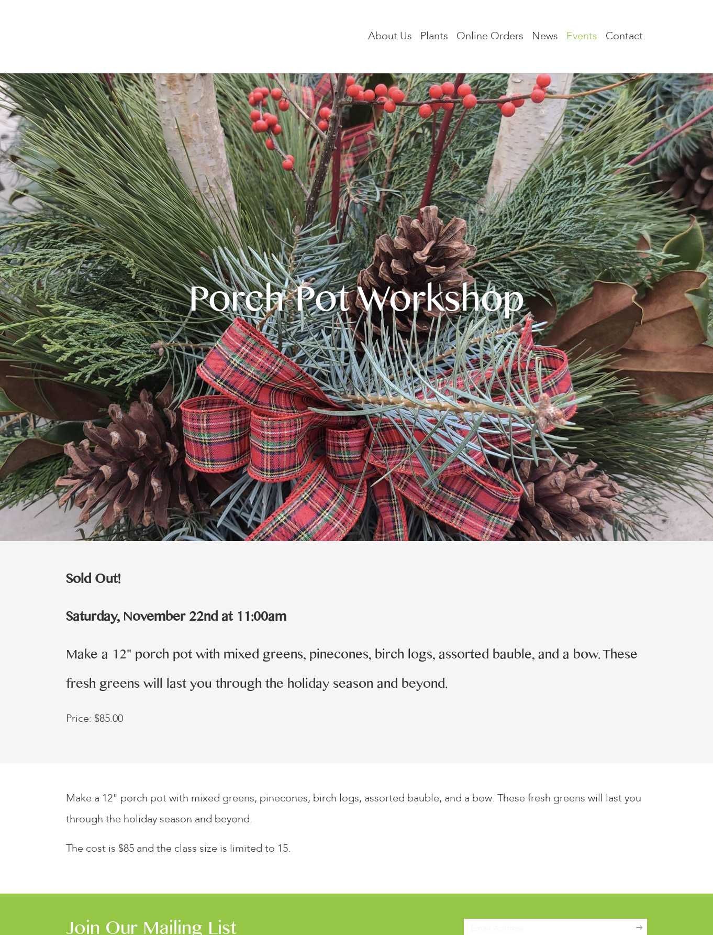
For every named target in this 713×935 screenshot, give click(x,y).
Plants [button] (434, 36)
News (545, 36)
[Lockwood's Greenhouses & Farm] (170, 36)
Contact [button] (624, 36)
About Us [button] (390, 36)
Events (581, 36)
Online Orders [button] (489, 36)
